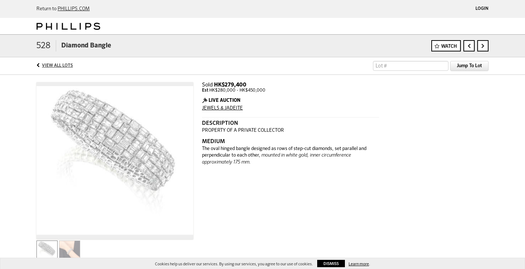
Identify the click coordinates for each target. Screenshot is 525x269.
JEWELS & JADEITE (222, 108)
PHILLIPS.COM (74, 9)
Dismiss (331, 264)
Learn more (359, 264)
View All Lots (57, 66)
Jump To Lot (469, 66)
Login (482, 9)
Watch (449, 46)
